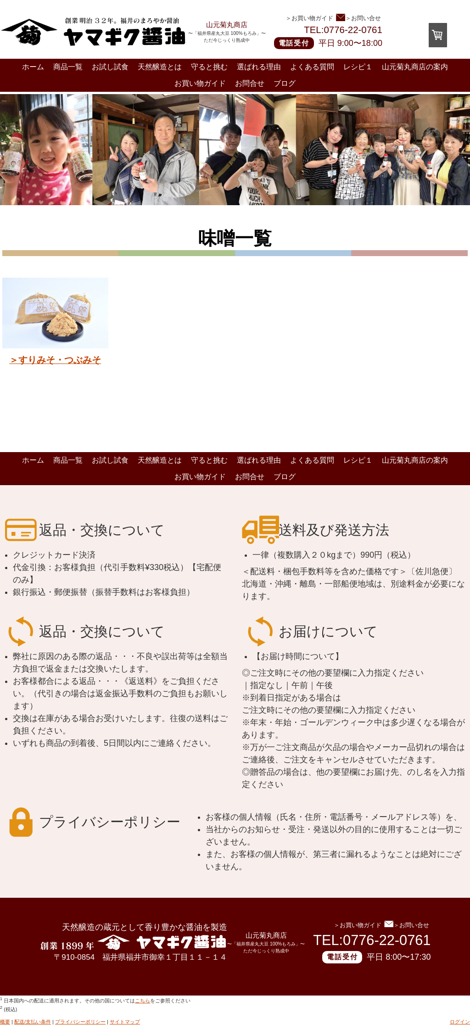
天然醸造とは (160, 67)
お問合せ (249, 83)
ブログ (285, 83)
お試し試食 (110, 67)
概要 (5, 1021)
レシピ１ (358, 67)
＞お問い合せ (358, 18)
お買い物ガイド (200, 83)
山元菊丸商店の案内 (415, 67)
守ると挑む (209, 67)
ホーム (33, 67)
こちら (142, 1000)
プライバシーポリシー (80, 1021)
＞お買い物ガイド (309, 18)
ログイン (460, 1021)
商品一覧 (68, 67)
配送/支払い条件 (32, 1021)
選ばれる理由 (259, 67)
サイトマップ (125, 1021)
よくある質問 (312, 67)
